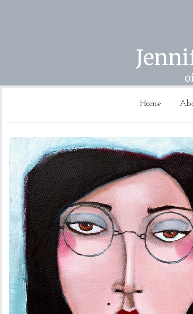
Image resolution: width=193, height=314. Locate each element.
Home (150, 103)
